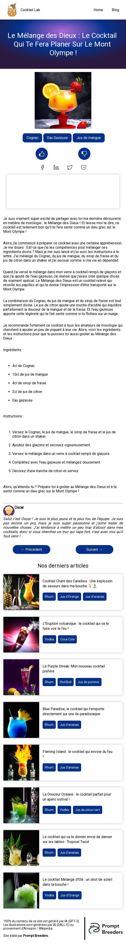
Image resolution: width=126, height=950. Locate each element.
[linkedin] (56, 168)
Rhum (49, 596)
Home (98, 10)
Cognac (32, 138)
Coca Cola (67, 639)
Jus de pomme (88, 682)
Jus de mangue (89, 138)
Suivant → (94, 549)
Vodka (49, 639)
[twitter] (70, 168)
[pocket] (83, 168)
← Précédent (31, 549)
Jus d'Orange (69, 596)
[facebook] (42, 168)
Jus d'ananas (94, 596)
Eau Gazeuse (57, 138)
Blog (115, 10)
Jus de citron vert (87, 810)
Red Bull (65, 682)
